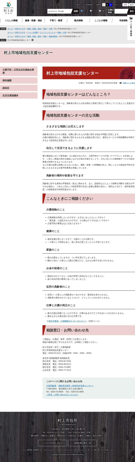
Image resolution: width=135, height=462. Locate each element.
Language (88, 4)
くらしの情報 (11, 20)
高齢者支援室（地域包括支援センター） (76, 386)
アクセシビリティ (68, 450)
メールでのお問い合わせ (52, 443)
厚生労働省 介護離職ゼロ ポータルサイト (67, 321)
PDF (103, 11)
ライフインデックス (48, 32)
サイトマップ (82, 450)
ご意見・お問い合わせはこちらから (62, 395)
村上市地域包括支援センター (19, 40)
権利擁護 (7, 80)
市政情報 (123, 20)
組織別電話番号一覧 (82, 443)
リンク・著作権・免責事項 (30, 450)
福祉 (45, 29)
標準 (125, 5)
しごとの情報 (101, 20)
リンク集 (94, 450)
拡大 (132, 5)
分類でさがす (20, 29)
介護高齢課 (51, 386)
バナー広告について (107, 450)
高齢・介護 (62, 32)
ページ (94, 11)
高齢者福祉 (53, 36)
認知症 (5, 88)
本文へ (78, 4)
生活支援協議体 (10, 95)
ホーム (10, 29)
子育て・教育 (56, 20)
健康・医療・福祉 (33, 20)
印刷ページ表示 (129, 83)
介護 (50, 29)
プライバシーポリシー (50, 450)
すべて (85, 11)
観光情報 (78, 20)
